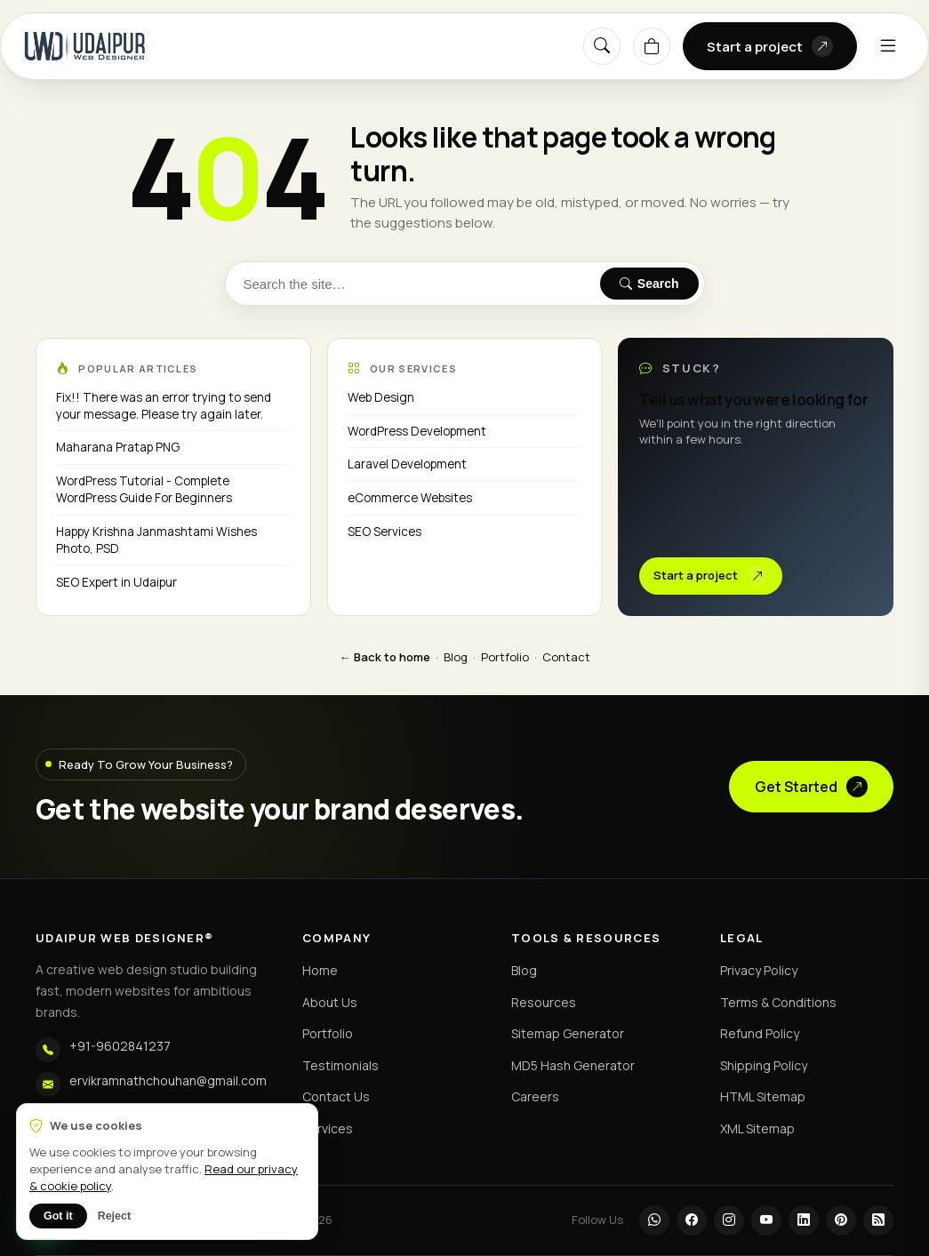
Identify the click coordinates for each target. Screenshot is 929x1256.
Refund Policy (759, 1033)
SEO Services (384, 532)
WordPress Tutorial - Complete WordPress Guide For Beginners (144, 489)
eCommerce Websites (410, 498)
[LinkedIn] (804, 1220)
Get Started (811, 786)
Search (649, 283)
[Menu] (888, 46)
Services (327, 1128)
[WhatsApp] (654, 1220)
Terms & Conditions (778, 1002)
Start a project (770, 46)
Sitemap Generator (567, 1033)
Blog (456, 657)
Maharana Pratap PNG (118, 447)
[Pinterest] (841, 1220)
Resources (543, 1002)
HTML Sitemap (762, 1096)
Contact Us (336, 1096)
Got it (58, 1216)
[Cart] (651, 46)
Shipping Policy (763, 1065)
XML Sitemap (757, 1128)
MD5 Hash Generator (573, 1065)
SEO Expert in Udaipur (116, 582)
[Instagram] (729, 1220)
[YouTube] (766, 1220)
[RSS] (878, 1220)
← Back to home (385, 657)
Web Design (381, 397)
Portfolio (505, 657)
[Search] (602, 46)
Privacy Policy (758, 970)
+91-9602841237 (120, 1045)
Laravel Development (407, 464)
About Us (329, 1002)
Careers (535, 1096)
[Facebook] (692, 1220)
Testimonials (340, 1065)
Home (320, 970)
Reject (115, 1216)
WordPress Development (417, 431)
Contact (566, 657)
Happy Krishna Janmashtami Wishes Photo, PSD (156, 540)
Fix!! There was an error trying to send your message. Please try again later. (163, 405)
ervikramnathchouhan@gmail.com (168, 1080)
